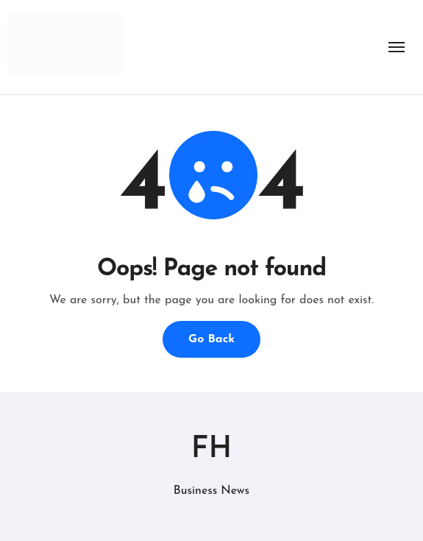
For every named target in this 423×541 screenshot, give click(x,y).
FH (211, 449)
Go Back (211, 339)
